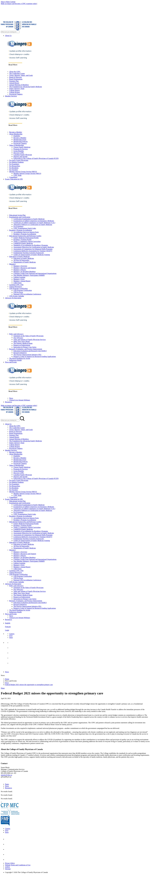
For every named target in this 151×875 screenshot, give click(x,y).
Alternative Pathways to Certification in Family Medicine (32, 224)
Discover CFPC (18, 153)
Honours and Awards (20, 156)
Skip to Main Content (8, 2)
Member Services (11, 96)
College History (14, 90)
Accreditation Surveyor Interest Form (26, 232)
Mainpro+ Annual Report (21, 281)
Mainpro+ (12, 264)
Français (8, 627)
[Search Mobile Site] (10, 420)
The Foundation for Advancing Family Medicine (25, 87)
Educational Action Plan (17, 215)
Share (3, 688)
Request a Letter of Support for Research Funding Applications (34, 356)
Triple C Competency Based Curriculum (27, 241)
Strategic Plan (14, 81)
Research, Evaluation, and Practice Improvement (25, 349)
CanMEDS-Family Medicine (23, 243)
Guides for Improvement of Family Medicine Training (31, 255)
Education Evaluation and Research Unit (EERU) (30, 351)
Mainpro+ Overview (20, 266)
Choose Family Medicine (21, 147)
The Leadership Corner (17, 73)
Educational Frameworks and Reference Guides (25, 236)
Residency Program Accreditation (20, 230)
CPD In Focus (18, 292)
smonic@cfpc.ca (6, 775)
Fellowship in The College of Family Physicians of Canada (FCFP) (36, 158)
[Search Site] (10, 32)
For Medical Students (16, 162)
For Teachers (13, 170)
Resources (8, 402)
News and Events (11, 362)
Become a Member (15, 132)
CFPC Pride (17, 175)
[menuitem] (77, 626)
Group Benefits (18, 151)
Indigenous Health (15, 360)
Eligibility (16, 136)
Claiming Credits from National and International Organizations (34, 273)
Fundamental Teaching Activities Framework (28, 253)
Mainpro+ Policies (19, 270)
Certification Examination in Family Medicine (29, 219)
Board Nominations (15, 79)
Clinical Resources (15, 286)
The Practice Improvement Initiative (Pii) (27, 354)
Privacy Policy (10, 863)
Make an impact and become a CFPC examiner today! (19, 3)
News (11, 398)
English (7, 623)
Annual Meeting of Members (19, 85)
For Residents (13, 168)
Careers (11, 634)
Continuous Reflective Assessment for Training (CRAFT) (32, 251)
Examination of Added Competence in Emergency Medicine (33, 221)
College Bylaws (14, 92)
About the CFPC (14, 71)
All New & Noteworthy (21, 260)
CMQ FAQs (17, 283)
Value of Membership (16, 145)
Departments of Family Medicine (24, 262)
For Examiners (14, 164)
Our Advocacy (18, 338)
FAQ (10, 636)
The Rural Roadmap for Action (19, 358)
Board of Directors (15, 77)
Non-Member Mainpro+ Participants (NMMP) (29, 275)
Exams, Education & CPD (14, 179)
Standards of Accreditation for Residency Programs (30, 245)
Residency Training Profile (22, 239)
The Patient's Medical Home (23, 343)
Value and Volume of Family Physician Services (29, 339)
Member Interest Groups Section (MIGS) (23, 171)
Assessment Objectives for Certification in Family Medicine (33, 247)
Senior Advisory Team (16, 88)
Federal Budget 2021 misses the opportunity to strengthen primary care (29, 685)
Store (11, 637)
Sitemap (7, 869)
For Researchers (14, 166)
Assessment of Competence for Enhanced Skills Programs (32, 249)
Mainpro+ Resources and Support (24, 268)
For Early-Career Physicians (18, 160)
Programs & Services (20, 149)
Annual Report (14, 83)
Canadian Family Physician (22, 155)
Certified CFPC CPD (16, 285)
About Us (8, 35)
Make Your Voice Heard (21, 341)
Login (7, 630)
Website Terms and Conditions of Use (17, 865)
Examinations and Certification (19, 217)
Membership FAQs (19, 140)
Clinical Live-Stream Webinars (19, 400)
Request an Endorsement (21, 345)
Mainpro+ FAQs (18, 279)
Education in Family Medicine (19, 256)
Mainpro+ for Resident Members (24, 271)
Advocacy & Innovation (13, 298)
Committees (13, 177)
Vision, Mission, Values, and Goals (21, 75)
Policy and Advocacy (16, 334)
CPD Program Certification (18, 288)
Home (7, 679)
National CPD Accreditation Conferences (27, 294)
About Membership (15, 134)
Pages (7, 784)
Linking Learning (19, 277)
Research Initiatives (20, 353)
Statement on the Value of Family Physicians (28, 336)
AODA (7, 867)
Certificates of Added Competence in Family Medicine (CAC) (34, 223)
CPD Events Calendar (16, 296)
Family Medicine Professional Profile (26, 238)
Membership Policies (20, 141)
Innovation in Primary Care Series (24, 347)
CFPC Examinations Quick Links (24, 228)
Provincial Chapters (16, 94)
